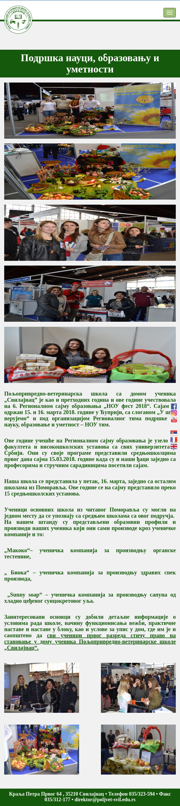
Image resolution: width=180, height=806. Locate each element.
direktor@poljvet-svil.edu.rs (105, 799)
